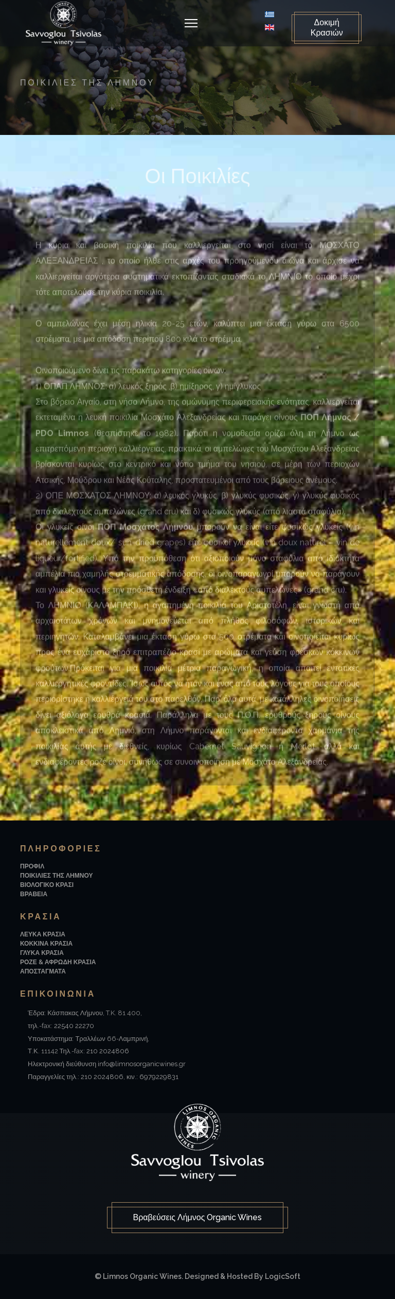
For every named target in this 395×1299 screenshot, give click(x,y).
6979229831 (158, 1077)
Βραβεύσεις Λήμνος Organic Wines (197, 1217)
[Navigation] (191, 23)
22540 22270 (74, 1026)
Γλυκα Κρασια (42, 952)
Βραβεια (33, 894)
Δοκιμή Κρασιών (327, 28)
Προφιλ (32, 866)
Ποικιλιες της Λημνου (56, 875)
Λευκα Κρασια (42, 934)
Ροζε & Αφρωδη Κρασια (58, 962)
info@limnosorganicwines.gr (142, 1064)
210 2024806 (107, 1051)
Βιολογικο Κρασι (47, 884)
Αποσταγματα (43, 971)
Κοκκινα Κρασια (46, 943)
